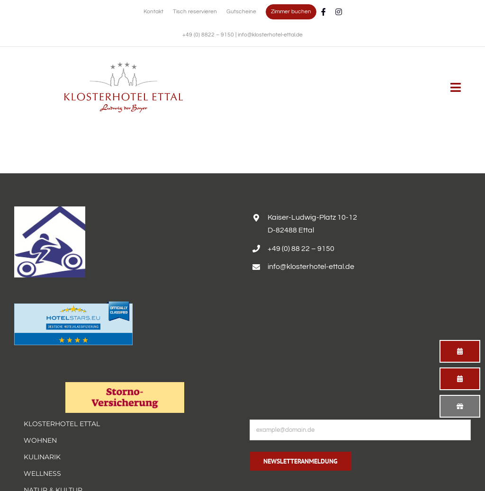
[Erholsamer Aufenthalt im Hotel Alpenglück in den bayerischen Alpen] (123, 65)
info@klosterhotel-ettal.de (270, 35)
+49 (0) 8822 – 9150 (208, 35)
